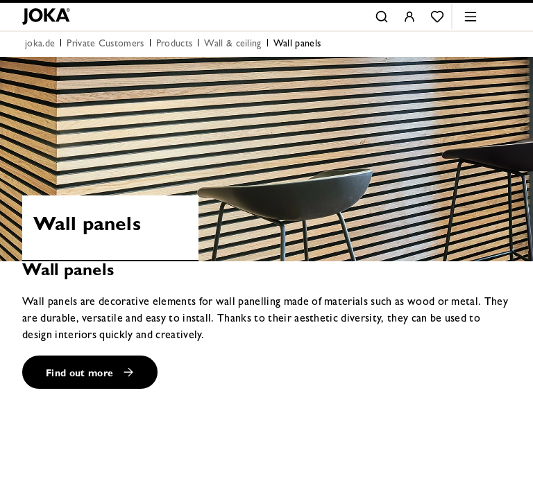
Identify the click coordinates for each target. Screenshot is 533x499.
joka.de (40, 44)
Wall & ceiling (232, 44)
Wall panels (297, 44)
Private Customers (105, 44)
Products (174, 44)
